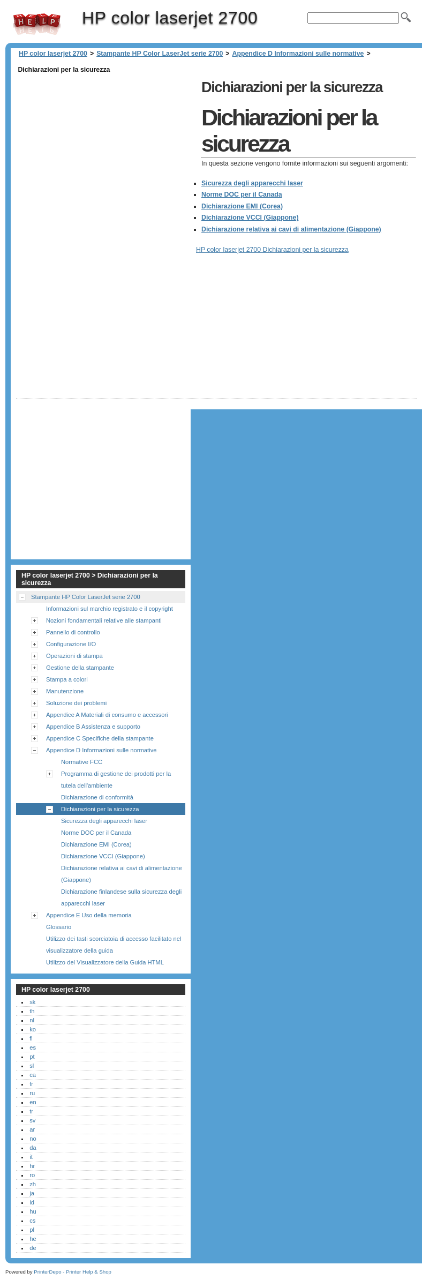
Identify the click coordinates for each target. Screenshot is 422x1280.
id (31, 1202)
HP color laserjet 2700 (37, 24)
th (31, 1011)
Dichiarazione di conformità (97, 797)
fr (31, 1084)
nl (31, 1020)
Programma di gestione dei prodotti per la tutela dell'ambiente (116, 779)
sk (32, 1002)
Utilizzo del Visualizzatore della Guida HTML (105, 962)
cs (32, 1220)
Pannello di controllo (73, 632)
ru (32, 1093)
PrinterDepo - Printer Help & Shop (72, 1272)
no (32, 1138)
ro (32, 1175)
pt (31, 1056)
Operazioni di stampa (74, 656)
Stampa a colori (67, 679)
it (31, 1157)
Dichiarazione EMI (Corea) (242, 206)
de (32, 1248)
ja (31, 1193)
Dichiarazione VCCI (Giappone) (250, 217)
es (32, 1047)
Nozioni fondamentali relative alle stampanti (104, 620)
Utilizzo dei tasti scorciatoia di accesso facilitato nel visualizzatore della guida (113, 944)
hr (32, 1166)
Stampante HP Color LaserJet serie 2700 (159, 53)
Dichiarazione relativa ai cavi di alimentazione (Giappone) (291, 229)
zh (32, 1184)
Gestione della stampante (80, 667)
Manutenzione (65, 691)
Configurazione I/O (71, 644)
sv (32, 1120)
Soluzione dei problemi (76, 703)
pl (31, 1229)
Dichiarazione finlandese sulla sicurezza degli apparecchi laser (121, 897)
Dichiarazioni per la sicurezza (100, 809)
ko (32, 1029)
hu (32, 1211)
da (32, 1147)
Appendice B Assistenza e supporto (93, 726)
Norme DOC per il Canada (241, 194)
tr (31, 1111)
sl (31, 1065)
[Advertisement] (106, 151)
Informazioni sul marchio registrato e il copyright (109, 608)
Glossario (58, 927)
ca (32, 1075)
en (32, 1102)
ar (32, 1129)
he (32, 1239)
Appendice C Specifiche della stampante (100, 738)
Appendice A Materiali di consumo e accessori (107, 715)
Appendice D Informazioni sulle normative (298, 53)
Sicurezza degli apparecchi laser (252, 183)
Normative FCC (81, 762)
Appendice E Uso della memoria (89, 915)
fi (31, 1038)
